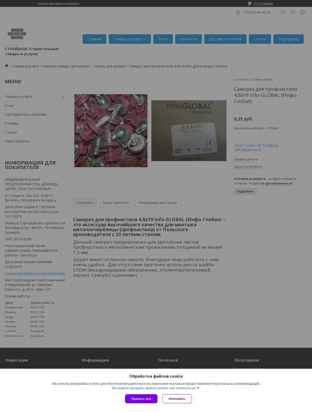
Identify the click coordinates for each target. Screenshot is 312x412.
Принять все (141, 399)
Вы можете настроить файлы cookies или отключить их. (154, 388)
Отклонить (177, 399)
